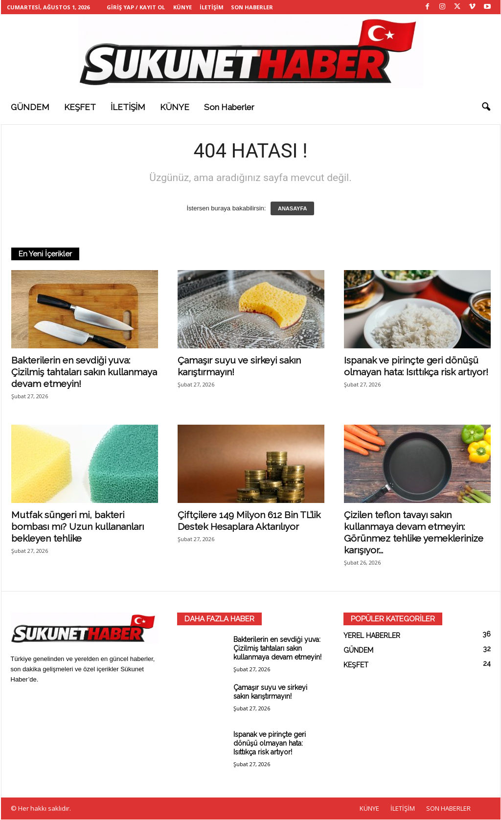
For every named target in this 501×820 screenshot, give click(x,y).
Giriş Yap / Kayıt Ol (136, 7)
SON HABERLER (252, 7)
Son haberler (229, 107)
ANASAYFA (292, 209)
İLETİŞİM (212, 7)
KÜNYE (182, 7)
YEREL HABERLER (371, 636)
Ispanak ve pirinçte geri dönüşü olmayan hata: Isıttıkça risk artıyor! (269, 743)
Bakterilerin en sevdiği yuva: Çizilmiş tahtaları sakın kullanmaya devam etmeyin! (84, 372)
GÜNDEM (30, 107)
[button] (486, 107)
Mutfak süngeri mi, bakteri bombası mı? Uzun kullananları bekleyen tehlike (77, 527)
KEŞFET (80, 107)
